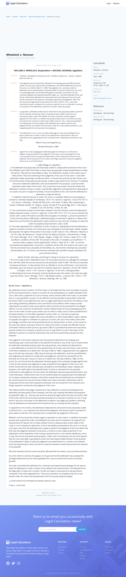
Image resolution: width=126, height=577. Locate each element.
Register (116, 3)
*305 (63, 276)
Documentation (86, 550)
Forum (60, 552)
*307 (23, 411)
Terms (82, 558)
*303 (21, 156)
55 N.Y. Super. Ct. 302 (27, 58)
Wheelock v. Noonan (19, 54)
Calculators (62, 547)
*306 (10, 348)
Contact (83, 547)
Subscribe (82, 529)
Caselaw (15, 17)
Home (8, 17)
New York (23, 17)
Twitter (108, 552)
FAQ (81, 552)
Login (108, 3)
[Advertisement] (63, 34)
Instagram (109, 550)
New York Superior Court (37, 17)
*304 (68, 216)
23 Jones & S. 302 (12, 58)
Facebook (109, 547)
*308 (10, 481)
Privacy (83, 555)
